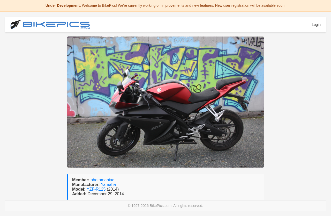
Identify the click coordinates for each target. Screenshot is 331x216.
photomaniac (102, 180)
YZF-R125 (97, 189)
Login (316, 25)
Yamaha (108, 184)
